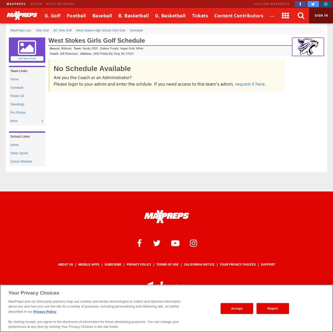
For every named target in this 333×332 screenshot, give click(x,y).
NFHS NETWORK (61, 4)
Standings (17, 104)
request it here (250, 84)
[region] (166, 308)
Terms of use (167, 264)
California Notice (199, 264)
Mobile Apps (88, 264)
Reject (272, 308)
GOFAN (36, 4)
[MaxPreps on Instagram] (326, 4)
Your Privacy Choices (238, 264)
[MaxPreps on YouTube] (175, 243)
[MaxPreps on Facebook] (300, 4)
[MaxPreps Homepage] (166, 216)
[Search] (301, 15)
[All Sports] (272, 15)
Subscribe (113, 264)
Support (268, 264)
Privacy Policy (139, 264)
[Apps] (285, 15)
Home (14, 79)
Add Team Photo (27, 58)
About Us (65, 264)
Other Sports (19, 153)
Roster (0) (17, 96)
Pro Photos (18, 112)
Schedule (16, 88)
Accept (236, 308)
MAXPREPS (16, 4)
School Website (21, 161)
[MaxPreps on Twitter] (313, 4)
